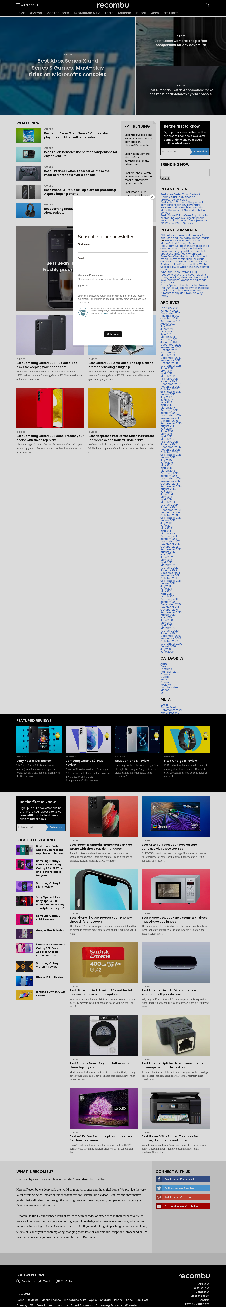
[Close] (152, 196)
